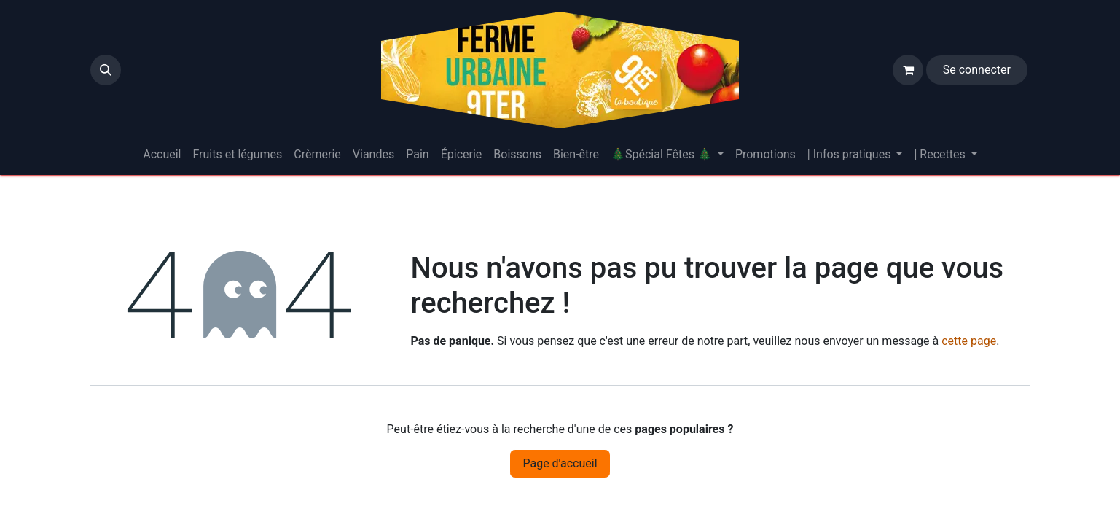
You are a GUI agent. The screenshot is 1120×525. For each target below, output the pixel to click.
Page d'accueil (559, 463)
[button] (105, 70)
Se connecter (977, 70)
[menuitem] (162, 154)
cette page (968, 341)
